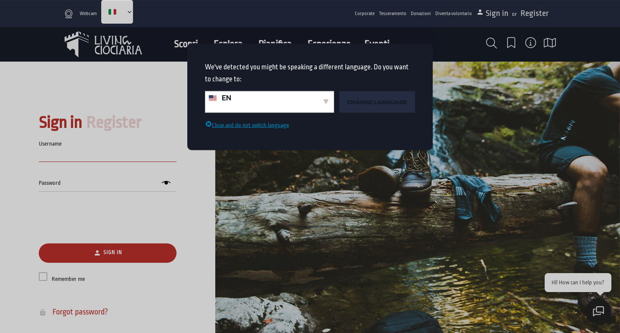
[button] (491, 43)
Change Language (377, 101)
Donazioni (421, 13)
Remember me (68, 279)
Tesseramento (392, 13)
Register (535, 13)
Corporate (365, 13)
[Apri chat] (598, 311)
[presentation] (107, 218)
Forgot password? (75, 312)
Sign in (498, 13)
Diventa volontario (453, 13)
